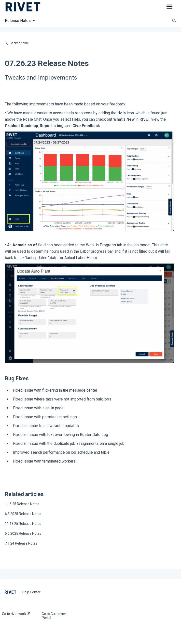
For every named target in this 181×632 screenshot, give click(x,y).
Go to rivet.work (16, 614)
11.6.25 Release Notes (22, 504)
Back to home (19, 43)
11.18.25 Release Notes (23, 524)
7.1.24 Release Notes (21, 543)
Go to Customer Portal (54, 616)
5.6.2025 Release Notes (23, 533)
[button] (169, 7)
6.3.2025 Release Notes (23, 514)
